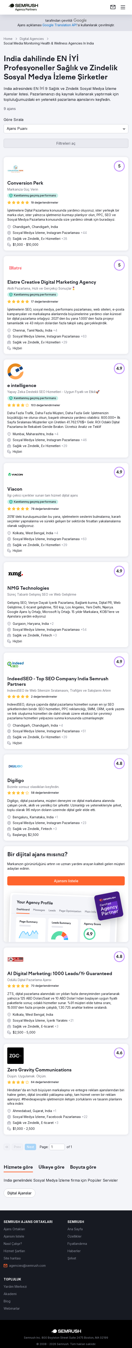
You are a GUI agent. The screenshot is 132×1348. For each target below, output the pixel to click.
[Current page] (57, 1147)
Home (8, 39)
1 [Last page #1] (71, 1147)
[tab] (18, 1167)
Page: (44, 1147)
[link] (113, 7)
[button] (66, 128)
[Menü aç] (122, 7)
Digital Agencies (32, 39)
